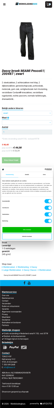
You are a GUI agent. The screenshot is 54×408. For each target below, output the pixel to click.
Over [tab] (44, 174)
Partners (5, 325)
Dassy (33, 267)
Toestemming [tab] (10, 174)
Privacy (5, 314)
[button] (27, 122)
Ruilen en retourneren (10, 306)
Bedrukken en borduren (11, 322)
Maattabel (6, 317)
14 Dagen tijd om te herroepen (16, 339)
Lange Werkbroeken (11, 270)
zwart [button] (27, 113)
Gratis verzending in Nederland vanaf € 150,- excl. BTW (26, 333)
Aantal (5, 127)
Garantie (5, 309)
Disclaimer (6, 320)
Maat (5, 117)
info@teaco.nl (9, 367)
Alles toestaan (27, 229)
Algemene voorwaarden (11, 312)
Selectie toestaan (27, 236)
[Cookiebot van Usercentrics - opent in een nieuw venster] (40, 169)
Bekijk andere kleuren (12, 108)
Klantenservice (8, 298)
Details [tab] (27, 174)
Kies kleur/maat (11, 160)
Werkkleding (22, 267)
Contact (5, 301)
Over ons (5, 295)
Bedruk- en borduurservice (14, 336)
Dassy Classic (29, 270)
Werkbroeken (8, 267)
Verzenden (6, 304)
